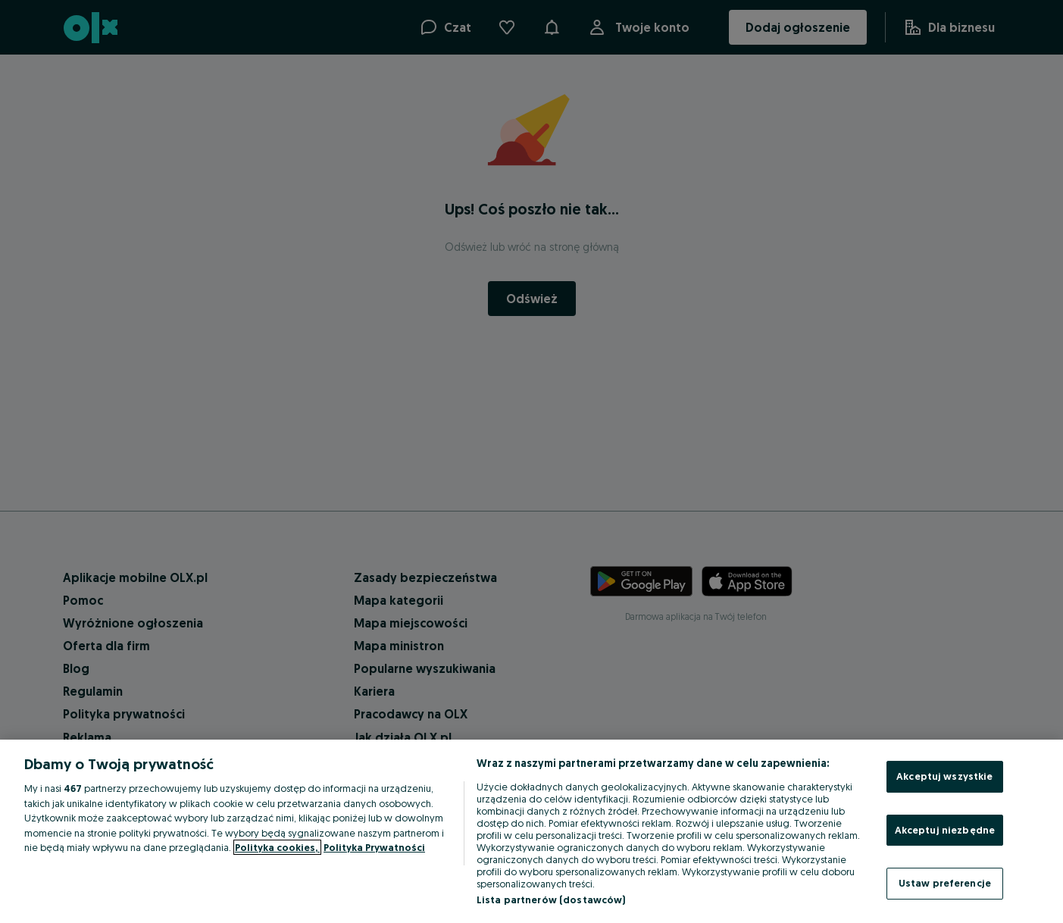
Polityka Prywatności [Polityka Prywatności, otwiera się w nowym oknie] (374, 847)
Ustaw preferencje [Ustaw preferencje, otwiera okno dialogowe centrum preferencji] (945, 883)
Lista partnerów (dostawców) (551, 899)
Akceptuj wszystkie (944, 776)
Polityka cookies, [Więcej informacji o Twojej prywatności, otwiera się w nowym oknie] (277, 847)
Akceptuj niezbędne (945, 830)
